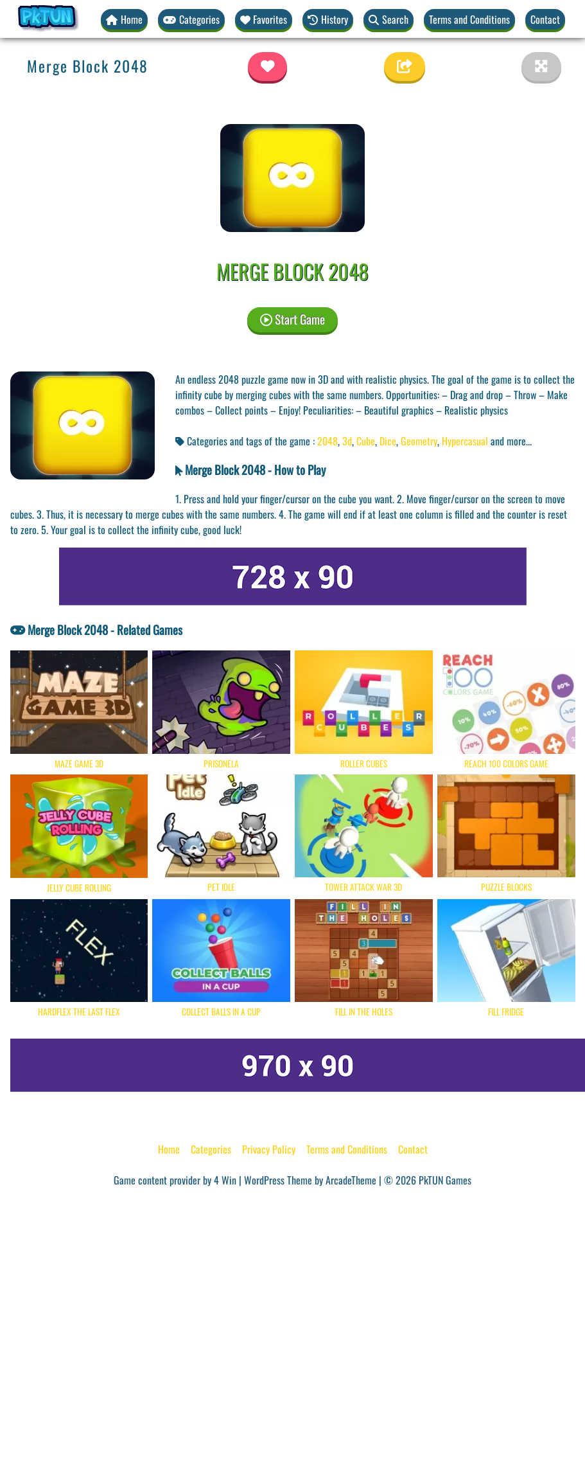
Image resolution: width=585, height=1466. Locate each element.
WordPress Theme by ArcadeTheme (310, 1180)
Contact (545, 19)
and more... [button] (511, 441)
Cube (365, 441)
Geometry (419, 441)
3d (347, 441)
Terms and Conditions (469, 19)
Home (169, 1149)
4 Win (225, 1180)
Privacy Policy (268, 1149)
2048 (327, 441)
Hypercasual (465, 441)
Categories (211, 1149)
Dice (388, 441)
